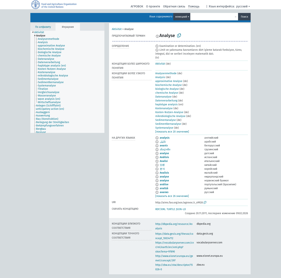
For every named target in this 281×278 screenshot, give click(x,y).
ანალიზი (165, 149)
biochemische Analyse (168, 85)
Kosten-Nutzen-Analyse (169, 112)
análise (164, 184)
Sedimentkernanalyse (168, 123)
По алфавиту (43, 27)
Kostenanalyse (164, 108)
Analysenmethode (166, 73)
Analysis (160, 77)
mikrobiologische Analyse (170, 116)
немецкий (181, 16)
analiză (164, 188)
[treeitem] (40, 32)
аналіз (164, 145)
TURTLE (171, 209)
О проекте (153, 6)
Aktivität (117, 29)
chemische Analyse (166, 92)
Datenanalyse (163, 96)
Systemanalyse (164, 127)
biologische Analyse (167, 89)
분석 (162, 168)
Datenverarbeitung (166, 100)
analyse (164, 153)
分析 (162, 165)
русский (242, 6)
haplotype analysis (166, 104)
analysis (165, 137)
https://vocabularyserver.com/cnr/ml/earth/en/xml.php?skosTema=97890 (174, 247)
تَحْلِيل (163, 141)
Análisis (164, 157)
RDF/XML (160, 209)
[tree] (67, 82)
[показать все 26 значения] (172, 196)
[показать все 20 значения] (172, 131)
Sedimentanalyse (165, 120)
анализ (164, 192)
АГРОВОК (137, 6)
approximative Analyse (168, 81)
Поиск (244, 16)
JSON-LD (181, 209)
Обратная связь (174, 6)
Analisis (164, 172)
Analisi (164, 161)
